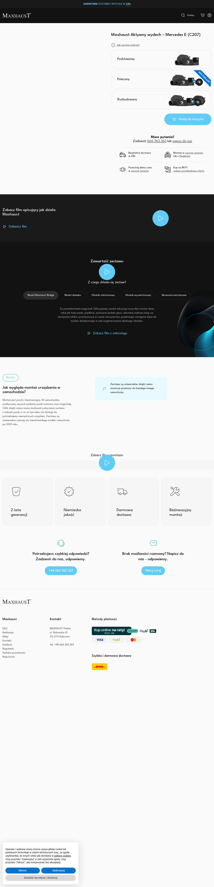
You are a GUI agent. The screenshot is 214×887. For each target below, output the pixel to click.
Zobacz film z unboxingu (110, 333)
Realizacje (8, 632)
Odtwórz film (18, 226)
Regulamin (8, 649)
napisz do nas (182, 141)
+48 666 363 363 (61, 570)
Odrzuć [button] (23, 870)
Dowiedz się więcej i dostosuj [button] (40, 877)
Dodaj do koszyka (191, 119)
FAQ (5, 628)
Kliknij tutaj (153, 570)
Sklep (5, 636)
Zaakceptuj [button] (58, 870)
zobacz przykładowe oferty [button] (188, 171)
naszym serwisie (194, 153)
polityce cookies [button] (62, 855)
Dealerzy (7, 645)
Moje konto (9, 657)
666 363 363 (157, 141)
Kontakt (7, 641)
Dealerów (185, 156)
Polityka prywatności (14, 653)
